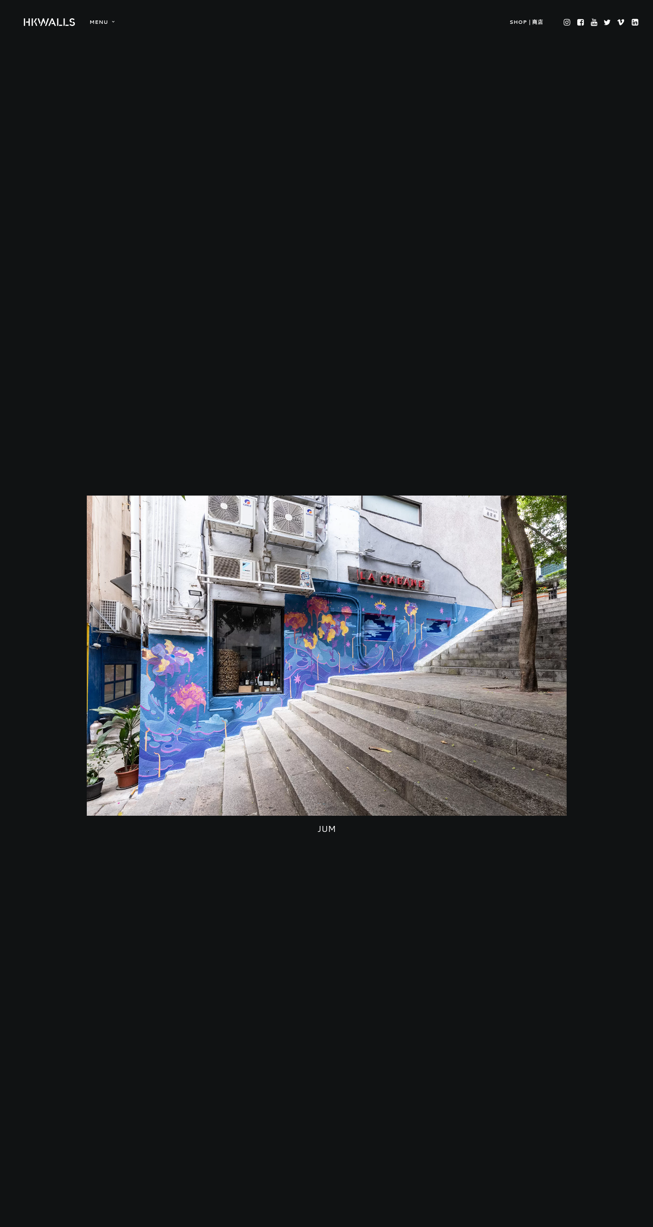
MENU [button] (101, 22)
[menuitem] (98, 22)
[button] (567, 22)
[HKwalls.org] (49, 22)
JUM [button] (326, 705)
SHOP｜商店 (526, 22)
